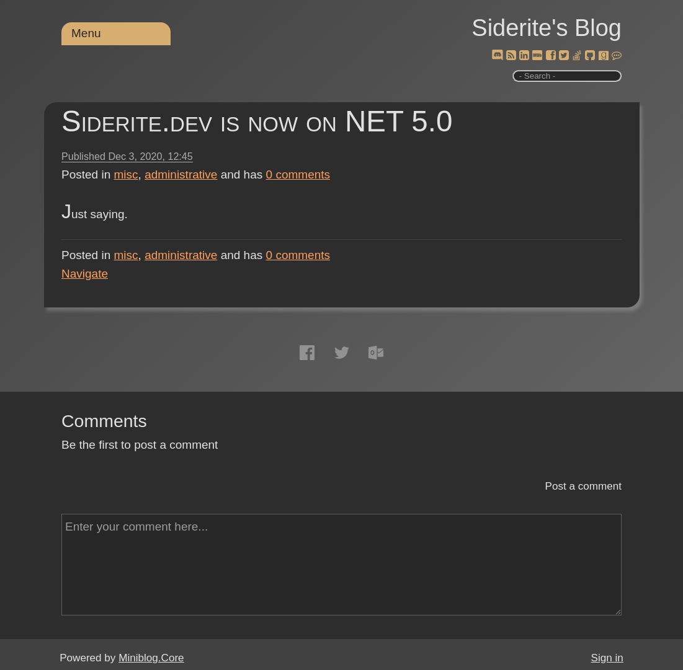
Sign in (607, 658)
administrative (181, 174)
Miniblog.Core (151, 658)
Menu (86, 33)
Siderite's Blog (546, 28)
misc (126, 174)
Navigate (84, 273)
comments (298, 174)
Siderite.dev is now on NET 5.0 (256, 121)
